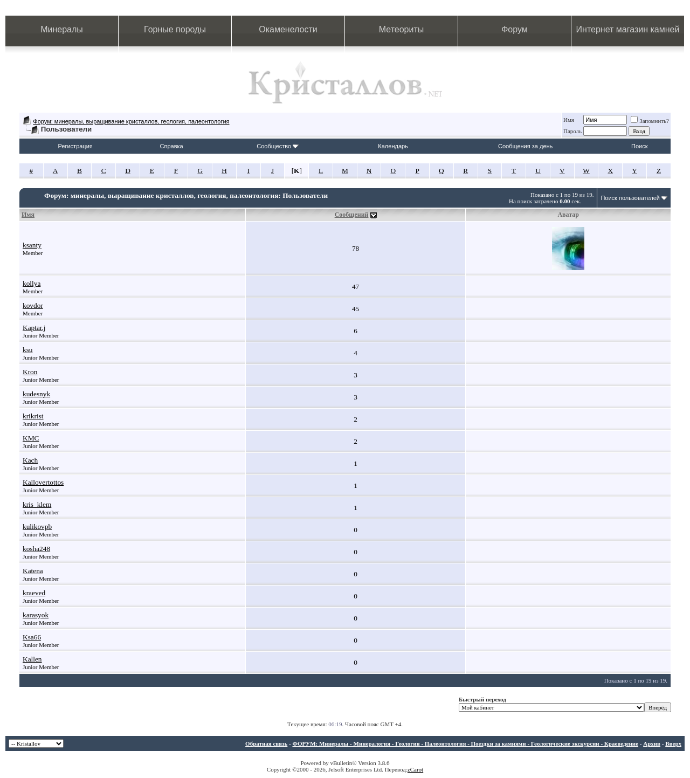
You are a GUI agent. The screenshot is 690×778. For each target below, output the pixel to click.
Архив (651, 743)
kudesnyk (36, 394)
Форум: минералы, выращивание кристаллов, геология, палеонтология (131, 121)
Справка (171, 146)
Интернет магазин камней (628, 29)
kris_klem (37, 504)
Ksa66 (32, 637)
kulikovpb (37, 526)
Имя (568, 119)
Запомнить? (650, 121)
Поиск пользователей (630, 198)
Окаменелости (288, 29)
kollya (31, 283)
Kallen (32, 659)
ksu (28, 350)
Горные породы (175, 29)
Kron (30, 372)
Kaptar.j (34, 327)
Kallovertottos (43, 482)
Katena (33, 571)
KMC (31, 438)
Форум (514, 29)
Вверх (673, 743)
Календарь (393, 146)
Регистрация (75, 146)
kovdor (33, 305)
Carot (416, 769)
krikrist (33, 416)
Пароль (572, 131)
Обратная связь (266, 743)
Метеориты (401, 29)
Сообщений (352, 214)
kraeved (34, 593)
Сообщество (278, 146)
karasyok (36, 615)
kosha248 (36, 549)
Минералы (61, 29)
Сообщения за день (525, 146)
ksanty (32, 245)
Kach (30, 460)
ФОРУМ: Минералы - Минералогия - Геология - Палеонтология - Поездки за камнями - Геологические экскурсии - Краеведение (465, 743)
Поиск (639, 146)
